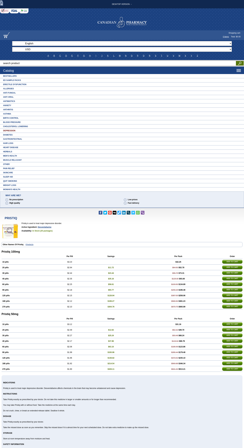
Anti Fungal (9, 93)
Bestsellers (10, 76)
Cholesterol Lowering (15, 126)
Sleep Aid (8, 177)
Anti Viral (8, 97)
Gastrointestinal (12, 139)
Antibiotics (9, 101)
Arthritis (8, 110)
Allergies (8, 89)
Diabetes (8, 135)
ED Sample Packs (12, 80)
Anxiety (7, 105)
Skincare (8, 173)
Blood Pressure (12, 122)
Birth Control (11, 118)
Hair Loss (8, 143)
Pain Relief (9, 168)
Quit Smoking (10, 181)
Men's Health (10, 156)
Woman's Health (11, 189)
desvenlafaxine (44, 227)
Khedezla (29, 244)
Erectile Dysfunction (14, 84)
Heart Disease (10, 147)
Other (6, 164)
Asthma (7, 114)
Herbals (7, 152)
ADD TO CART (232, 262)
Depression (9, 131)
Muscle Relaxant (12, 160)
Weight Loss (9, 185)
